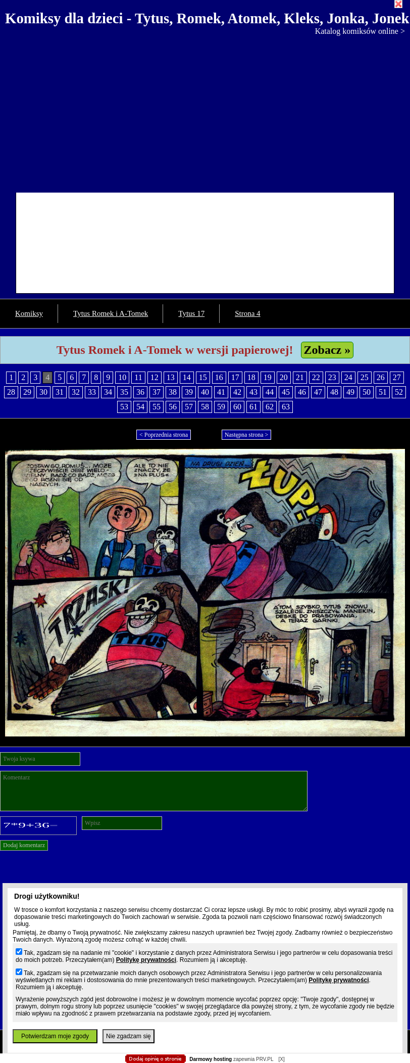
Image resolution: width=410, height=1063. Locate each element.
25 (365, 377)
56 (173, 406)
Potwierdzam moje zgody (55, 1036)
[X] (281, 1059)
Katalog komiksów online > (360, 31)
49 (350, 392)
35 (124, 392)
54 (140, 406)
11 (138, 377)
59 (221, 406)
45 (286, 392)
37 (156, 392)
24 (348, 377)
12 (154, 377)
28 (11, 392)
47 (318, 392)
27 (397, 377)
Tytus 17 (191, 313)
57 (189, 406)
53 (124, 406)
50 (367, 392)
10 (122, 377)
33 (92, 392)
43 (253, 392)
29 (27, 392)
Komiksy (29, 313)
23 (332, 377)
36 (140, 392)
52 (399, 392)
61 (253, 406)
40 (205, 392)
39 (189, 392)
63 (286, 406)
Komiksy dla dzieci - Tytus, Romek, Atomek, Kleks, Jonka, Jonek (207, 18)
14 (187, 377)
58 (205, 406)
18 (251, 377)
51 (383, 392)
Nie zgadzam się (128, 1036)
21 (300, 377)
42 (237, 392)
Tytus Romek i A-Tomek (110, 313)
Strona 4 (247, 313)
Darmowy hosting (210, 1059)
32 (76, 392)
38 (173, 392)
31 (60, 392)
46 (302, 392)
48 (334, 392)
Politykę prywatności (146, 959)
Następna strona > (247, 434)
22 (316, 377)
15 (203, 377)
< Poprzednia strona (163, 434)
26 (381, 377)
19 (268, 377)
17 (235, 377)
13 (171, 377)
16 (219, 377)
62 (270, 406)
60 (237, 406)
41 (221, 392)
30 (43, 392)
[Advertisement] (205, 111)
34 (108, 392)
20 (284, 377)
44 (270, 392)
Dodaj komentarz (24, 845)
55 (156, 406)
